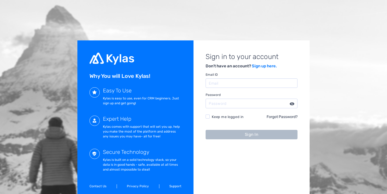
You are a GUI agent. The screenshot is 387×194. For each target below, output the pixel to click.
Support (175, 186)
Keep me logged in (228, 117)
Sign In (251, 134)
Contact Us (97, 186)
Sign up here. (264, 66)
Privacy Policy (138, 186)
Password (213, 94)
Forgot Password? (282, 117)
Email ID (212, 74)
